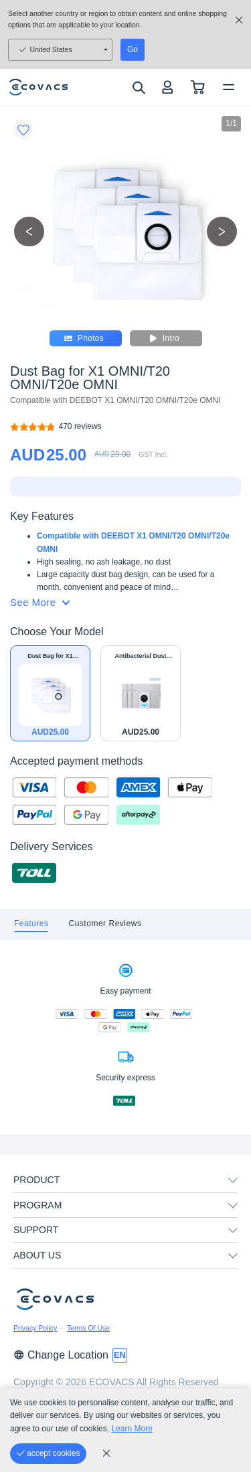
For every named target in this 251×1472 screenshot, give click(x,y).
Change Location (60, 1355)
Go (132, 49)
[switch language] (119, 1355)
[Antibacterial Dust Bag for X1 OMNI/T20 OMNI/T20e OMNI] (140, 693)
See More (40, 602)
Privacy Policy (35, 1328)
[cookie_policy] (106, 1453)
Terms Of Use (88, 1328)
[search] (138, 87)
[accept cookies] (48, 1453)
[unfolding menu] (233, 1180)
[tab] (31, 924)
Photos (86, 338)
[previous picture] (29, 231)
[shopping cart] (198, 87)
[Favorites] (23, 129)
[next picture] (222, 231)
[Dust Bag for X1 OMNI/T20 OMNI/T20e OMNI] (80, 426)
